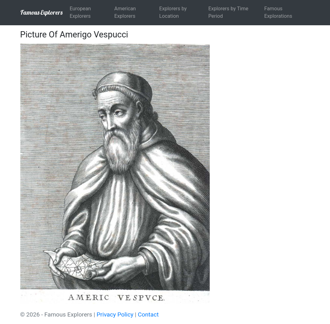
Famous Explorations (278, 12)
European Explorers (80, 12)
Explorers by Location (173, 12)
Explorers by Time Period (228, 12)
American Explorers (125, 12)
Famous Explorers (41, 12)
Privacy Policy (115, 314)
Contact (148, 314)
